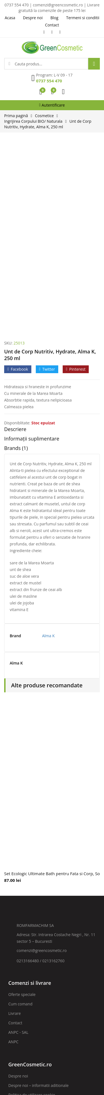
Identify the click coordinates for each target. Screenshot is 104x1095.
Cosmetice (44, 115)
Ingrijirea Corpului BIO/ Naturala (33, 121)
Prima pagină (16, 115)
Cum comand (20, 825)
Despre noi (18, 897)
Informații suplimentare (31, 260)
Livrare (14, 835)
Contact (15, 844)
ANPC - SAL (18, 854)
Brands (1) (16, 270)
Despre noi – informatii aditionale (38, 907)
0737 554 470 (49, 80)
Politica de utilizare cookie (31, 916)
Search (94, 64)
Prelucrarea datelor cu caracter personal (44, 926)
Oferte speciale (21, 816)
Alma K (48, 458)
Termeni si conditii (25, 935)
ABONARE (76, 1010)
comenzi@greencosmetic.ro (42, 772)
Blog (12, 945)
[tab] (52, 252)
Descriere (15, 251)
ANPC (13, 863)
